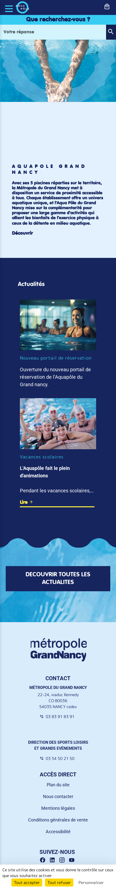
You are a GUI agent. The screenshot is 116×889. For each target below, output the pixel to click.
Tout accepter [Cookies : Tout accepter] (27, 882)
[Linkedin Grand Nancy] (54, 860)
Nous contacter (58, 796)
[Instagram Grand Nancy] (64, 860)
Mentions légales (58, 808)
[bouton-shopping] (107, 6)
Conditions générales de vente (58, 819)
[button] (111, 32)
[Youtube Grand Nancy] (73, 860)
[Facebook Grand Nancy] (44, 860)
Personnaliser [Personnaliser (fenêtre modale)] (91, 882)
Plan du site (58, 784)
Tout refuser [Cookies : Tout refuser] (59, 882)
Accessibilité (58, 831)
